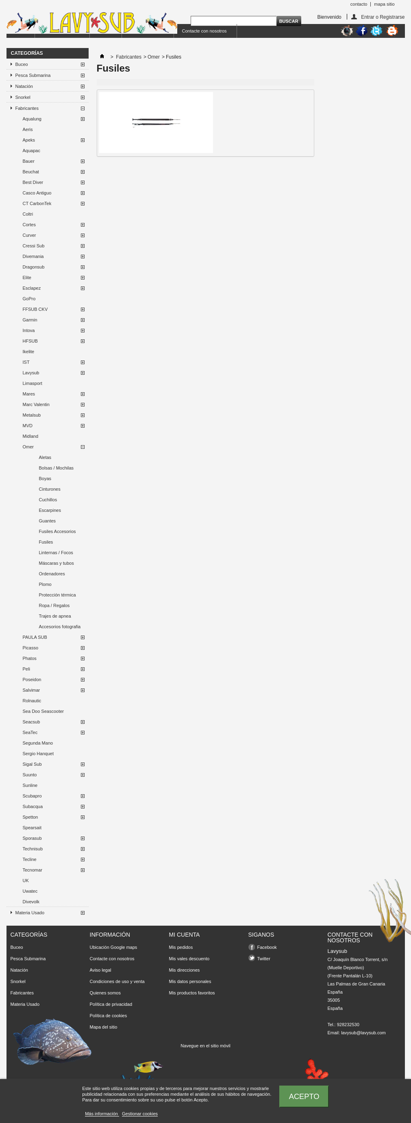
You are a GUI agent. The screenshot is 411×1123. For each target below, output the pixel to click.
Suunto (30, 774)
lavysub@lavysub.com (363, 1032)
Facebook (267, 947)
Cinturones (50, 489)
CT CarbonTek (37, 203)
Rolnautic (32, 700)
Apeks (29, 140)
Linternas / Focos (56, 552)
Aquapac (31, 150)
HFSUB (30, 341)
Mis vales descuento (189, 958)
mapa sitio (384, 4)
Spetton (30, 817)
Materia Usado (30, 912)
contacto (359, 4)
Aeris (28, 129)
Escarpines (50, 510)
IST (26, 362)
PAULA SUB (35, 637)
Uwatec (30, 891)
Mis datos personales (190, 981)
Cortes (29, 224)
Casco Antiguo (37, 192)
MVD (28, 425)
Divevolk (31, 901)
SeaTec (30, 732)
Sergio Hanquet (38, 753)
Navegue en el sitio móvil (205, 1045)
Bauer (29, 161)
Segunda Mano (38, 743)
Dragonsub (34, 266)
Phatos (30, 658)
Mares (29, 393)
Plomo (45, 584)
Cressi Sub (34, 245)
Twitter (263, 958)
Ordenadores (52, 573)
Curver (29, 235)
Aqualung (32, 118)
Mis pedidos (181, 947)
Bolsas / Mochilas (56, 467)
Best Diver (33, 182)
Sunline (30, 785)
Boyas (45, 478)
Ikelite (29, 351)
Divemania (33, 256)
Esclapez (32, 288)
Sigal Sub (32, 764)
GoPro (29, 298)
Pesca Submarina (33, 75)
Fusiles (46, 542)
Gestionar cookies (140, 1113)
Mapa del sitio (103, 1027)
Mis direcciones (184, 970)
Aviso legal (100, 970)
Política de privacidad (111, 1004)
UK (26, 880)
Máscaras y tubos (56, 563)
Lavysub (31, 372)
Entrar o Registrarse (382, 17)
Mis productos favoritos (192, 992)
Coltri (28, 214)
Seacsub (31, 721)
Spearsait (32, 827)
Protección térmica (57, 594)
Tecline (30, 859)
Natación (24, 86)
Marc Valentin (36, 404)
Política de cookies (108, 1015)
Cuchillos (48, 499)
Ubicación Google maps (113, 947)
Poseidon (32, 679)
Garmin (30, 319)
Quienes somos (105, 992)
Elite (27, 277)
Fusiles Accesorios (57, 531)
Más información (102, 1113)
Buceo (21, 64)
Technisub (33, 848)
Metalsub (32, 415)
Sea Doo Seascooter (43, 711)
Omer (28, 446)
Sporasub (32, 838)
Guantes (47, 520)
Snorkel (22, 97)
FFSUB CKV (35, 309)
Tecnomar (32, 869)
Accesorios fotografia (60, 626)
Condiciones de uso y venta (117, 981)
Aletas (45, 457)
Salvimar (31, 690)
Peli (26, 668)
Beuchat (31, 171)
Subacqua (33, 806)
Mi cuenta (184, 934)
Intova (29, 330)
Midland (31, 436)
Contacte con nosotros (204, 30)
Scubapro (32, 795)
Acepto (304, 1096)
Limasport (32, 383)
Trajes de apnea (55, 616)
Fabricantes (27, 108)
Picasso (31, 647)
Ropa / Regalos (54, 605)
